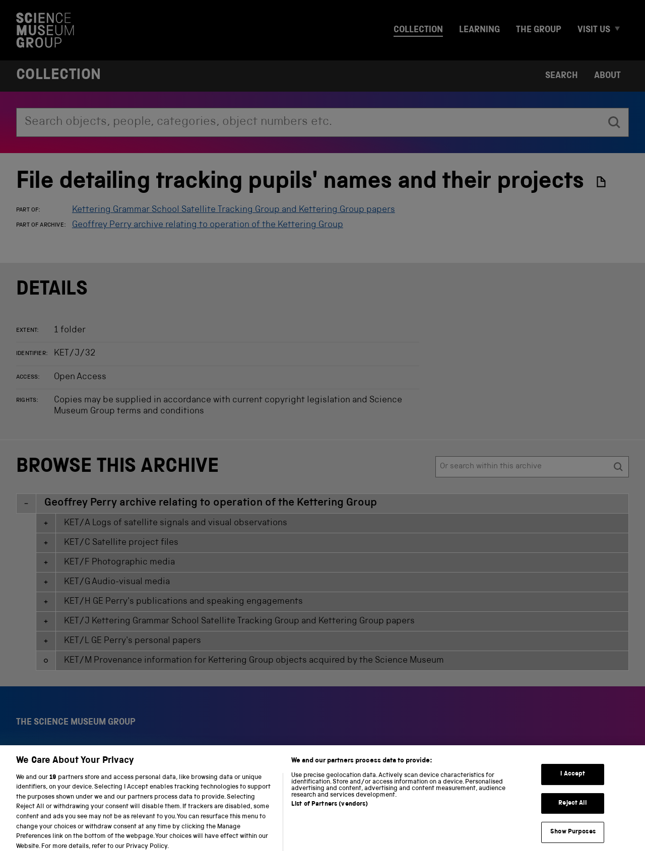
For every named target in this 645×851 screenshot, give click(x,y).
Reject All (572, 808)
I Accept (572, 779)
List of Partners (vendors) (329, 810)
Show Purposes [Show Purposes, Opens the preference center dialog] (573, 837)
